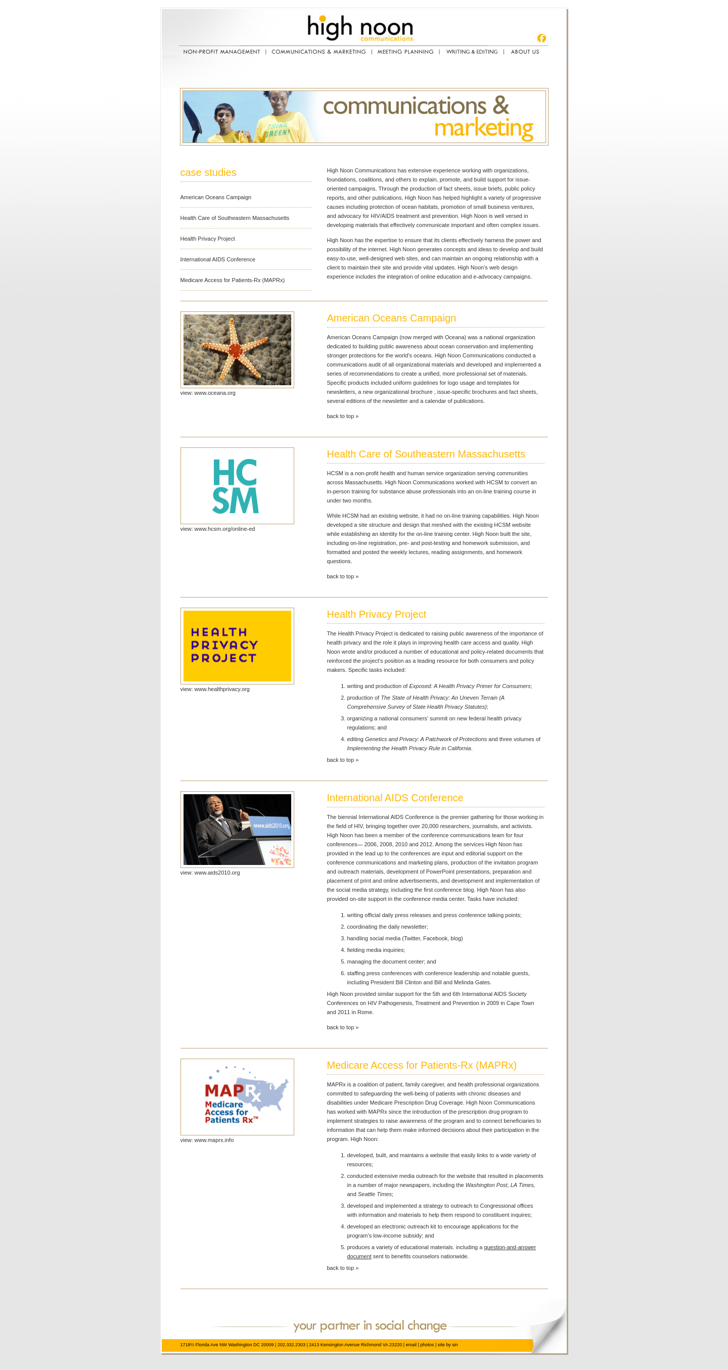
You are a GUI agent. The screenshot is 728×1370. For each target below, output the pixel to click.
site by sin (448, 1344)
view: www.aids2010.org (210, 873)
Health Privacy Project (207, 239)
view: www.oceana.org (208, 393)
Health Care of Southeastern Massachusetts (235, 218)
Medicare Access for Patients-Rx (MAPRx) (232, 280)
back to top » (343, 416)
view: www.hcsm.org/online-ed (217, 529)
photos (427, 1344)
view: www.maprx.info (207, 1140)
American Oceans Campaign (216, 197)
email (411, 1344)
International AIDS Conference (218, 259)
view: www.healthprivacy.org (215, 689)
